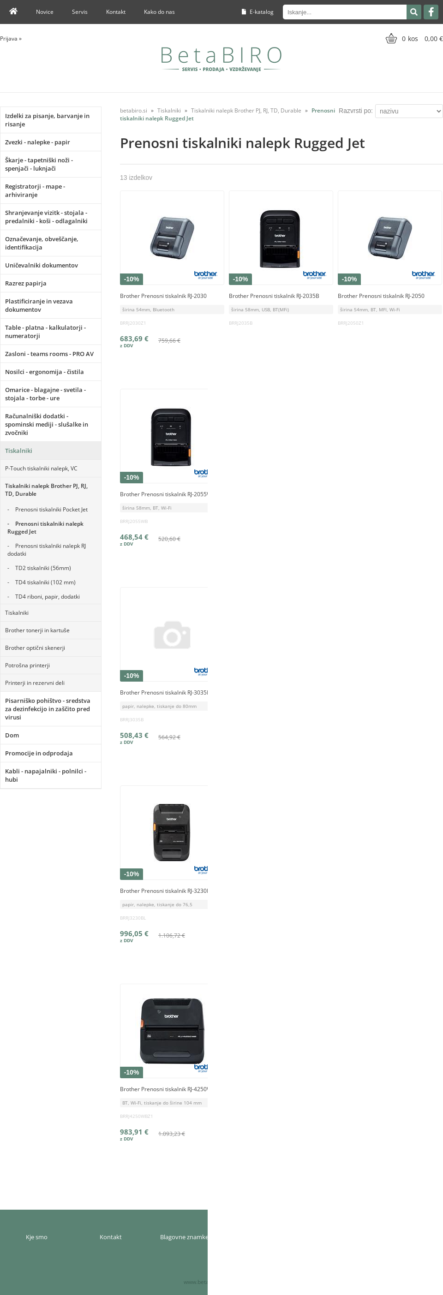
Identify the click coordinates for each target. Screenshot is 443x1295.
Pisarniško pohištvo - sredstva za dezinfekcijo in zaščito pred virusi (47, 708)
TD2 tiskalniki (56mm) (43, 568)
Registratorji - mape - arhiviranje (35, 190)
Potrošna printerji (27, 665)
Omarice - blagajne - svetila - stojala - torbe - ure (45, 394)
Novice (45, 12)
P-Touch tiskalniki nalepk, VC (41, 468)
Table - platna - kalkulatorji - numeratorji (45, 331)
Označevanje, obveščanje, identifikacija (41, 243)
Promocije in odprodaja (39, 753)
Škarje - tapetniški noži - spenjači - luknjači (39, 164)
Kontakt (116, 12)
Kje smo (37, 1237)
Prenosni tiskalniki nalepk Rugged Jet (45, 527)
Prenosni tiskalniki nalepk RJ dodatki (46, 550)
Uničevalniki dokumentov (41, 265)
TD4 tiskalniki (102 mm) (45, 582)
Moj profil (258, 1237)
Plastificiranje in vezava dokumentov (39, 305)
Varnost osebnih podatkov (406, 1237)
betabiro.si (133, 110)
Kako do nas (159, 12)
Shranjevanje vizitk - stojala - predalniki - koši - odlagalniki (46, 216)
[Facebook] (431, 12)
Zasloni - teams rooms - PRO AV (49, 354)
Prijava (11, 38)
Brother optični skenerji (35, 648)
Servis (80, 12)
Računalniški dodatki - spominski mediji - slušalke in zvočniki (46, 424)
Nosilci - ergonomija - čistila (44, 372)
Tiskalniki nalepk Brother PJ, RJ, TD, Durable (46, 490)
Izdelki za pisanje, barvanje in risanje (47, 120)
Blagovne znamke (184, 1237)
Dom (12, 735)
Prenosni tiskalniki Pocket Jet (51, 509)
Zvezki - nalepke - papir (37, 142)
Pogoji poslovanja (332, 1237)
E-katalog (258, 12)
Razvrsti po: (356, 110)
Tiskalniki (18, 450)
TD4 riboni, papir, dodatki (47, 596)
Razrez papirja (26, 283)
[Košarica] (413, 38)
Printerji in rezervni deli (35, 683)
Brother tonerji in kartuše (37, 630)
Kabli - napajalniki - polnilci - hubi (45, 775)
